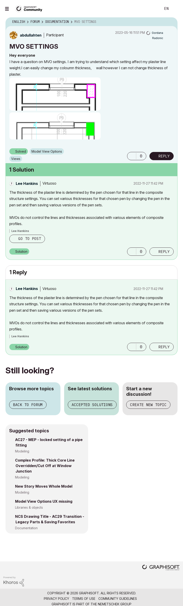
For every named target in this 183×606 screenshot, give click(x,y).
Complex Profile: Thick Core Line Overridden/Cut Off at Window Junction (45, 465)
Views (15, 159)
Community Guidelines (117, 599)
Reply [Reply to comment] (164, 251)
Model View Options (46, 151)
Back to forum (28, 404)
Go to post (29, 238)
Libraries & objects (29, 507)
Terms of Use (83, 599)
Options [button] (171, 22)
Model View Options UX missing (43, 501)
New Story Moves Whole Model (43, 486)
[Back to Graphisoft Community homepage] (30, 8)
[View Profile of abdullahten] (31, 35)
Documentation (26, 528)
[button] (55, 94)
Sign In (176, 9)
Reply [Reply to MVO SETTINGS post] (164, 156)
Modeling (22, 451)
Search (152, 8)
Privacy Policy (56, 599)
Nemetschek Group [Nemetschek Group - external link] (114, 604)
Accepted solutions (92, 404)
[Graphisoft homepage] (161, 568)
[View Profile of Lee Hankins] (27, 183)
